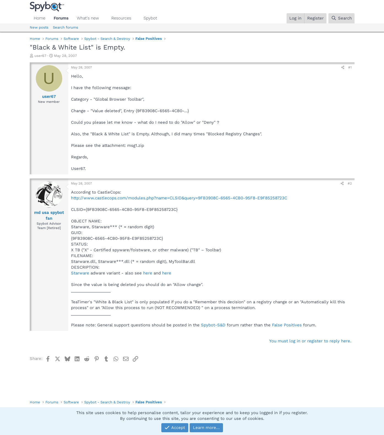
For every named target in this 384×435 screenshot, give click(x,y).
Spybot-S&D (213, 325)
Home (39, 18)
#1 (350, 67)
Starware (80, 273)
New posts (39, 27)
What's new (88, 18)
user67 (40, 56)
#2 (350, 183)
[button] (103, 18)
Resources (121, 18)
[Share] (342, 67)
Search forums (65, 27)
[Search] (341, 18)
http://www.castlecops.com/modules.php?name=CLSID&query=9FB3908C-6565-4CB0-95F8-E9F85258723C (179, 198)
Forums (61, 18)
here (147, 273)
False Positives (287, 325)
